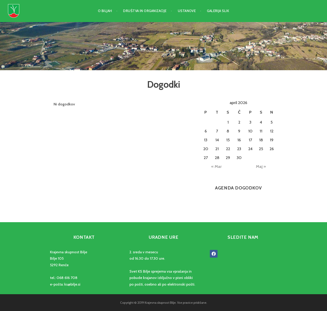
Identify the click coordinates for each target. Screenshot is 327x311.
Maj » (261, 166)
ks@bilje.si (72, 284)
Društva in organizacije (144, 11)
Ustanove (187, 11)
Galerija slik (218, 11)
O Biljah (105, 11)
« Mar (216, 166)
